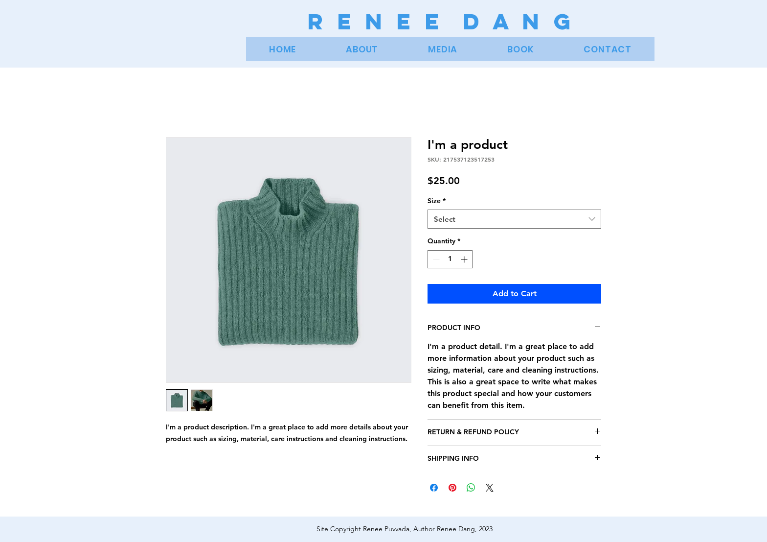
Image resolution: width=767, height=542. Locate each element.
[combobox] (514, 219)
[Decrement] (435, 259)
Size (437, 200)
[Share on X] (490, 488)
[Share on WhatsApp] (471, 488)
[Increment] (465, 259)
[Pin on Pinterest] (452, 488)
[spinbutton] (450, 259)
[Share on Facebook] (434, 488)
